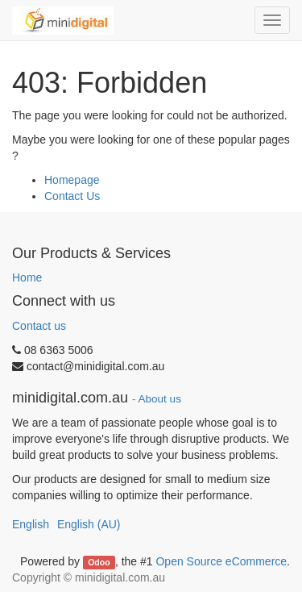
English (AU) (89, 524)
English (30, 524)
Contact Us (72, 196)
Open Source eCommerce (221, 561)
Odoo (99, 562)
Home (27, 277)
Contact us (39, 325)
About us (160, 399)
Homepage (72, 179)
